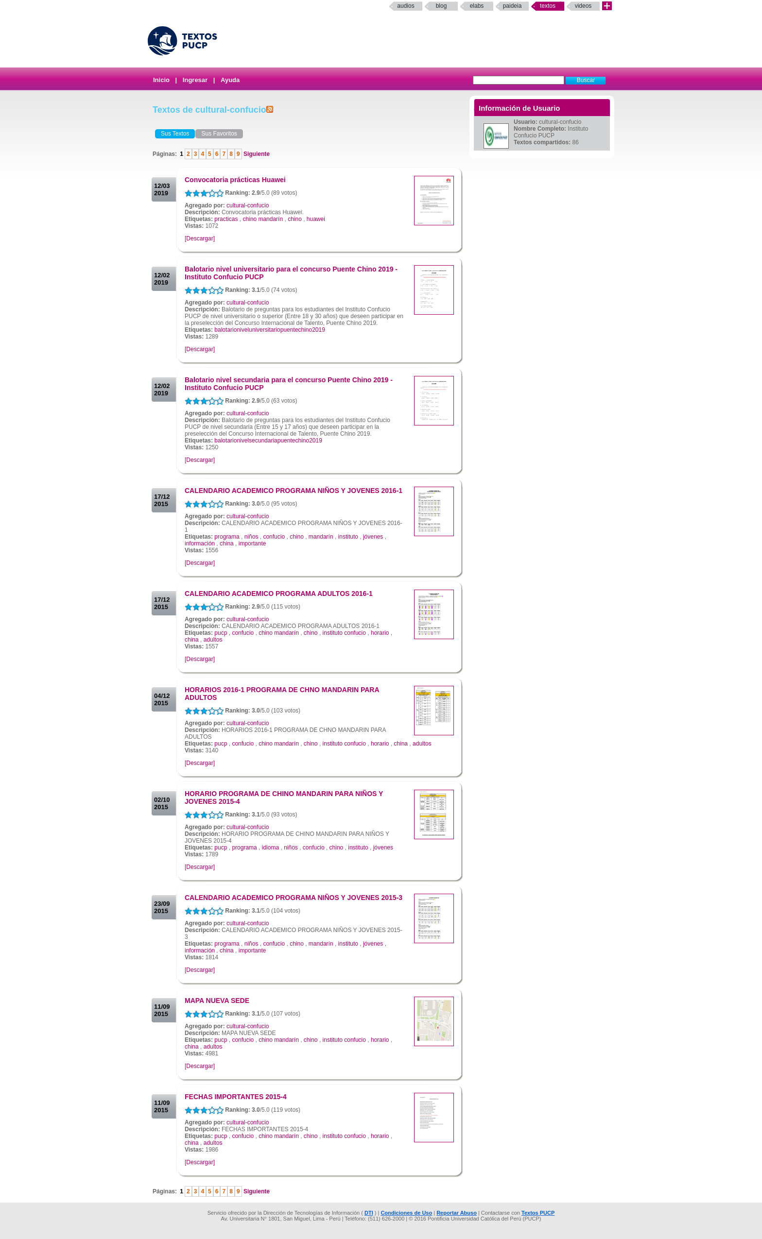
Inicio (161, 80)
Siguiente (256, 154)
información (200, 543)
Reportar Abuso (456, 1213)
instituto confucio (344, 632)
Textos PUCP (537, 1213)
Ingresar (195, 80)
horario (380, 632)
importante (252, 543)
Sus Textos (175, 133)
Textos (547, 5)
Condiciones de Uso (406, 1213)
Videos (583, 5)
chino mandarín (262, 219)
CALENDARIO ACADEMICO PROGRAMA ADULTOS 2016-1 (279, 593)
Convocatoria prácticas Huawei (235, 180)
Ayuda (230, 80)
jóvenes (373, 536)
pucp (220, 632)
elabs (477, 5)
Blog (441, 5)
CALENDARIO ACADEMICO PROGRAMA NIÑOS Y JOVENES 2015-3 (293, 897)
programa (226, 536)
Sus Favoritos (219, 133)
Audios (405, 5)
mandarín (321, 536)
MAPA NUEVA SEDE (217, 1000)
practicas (226, 219)
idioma (270, 847)
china (227, 543)
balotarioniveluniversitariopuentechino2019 (269, 329)
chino (295, 219)
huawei (316, 219)
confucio (274, 536)
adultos (213, 639)
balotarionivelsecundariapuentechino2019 (268, 440)
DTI (368, 1213)
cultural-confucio (247, 205)
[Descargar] (200, 238)
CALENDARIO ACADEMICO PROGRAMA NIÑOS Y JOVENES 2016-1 (293, 490)
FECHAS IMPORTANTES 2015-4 (236, 1097)
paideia (512, 5)
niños (251, 536)
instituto (348, 536)
